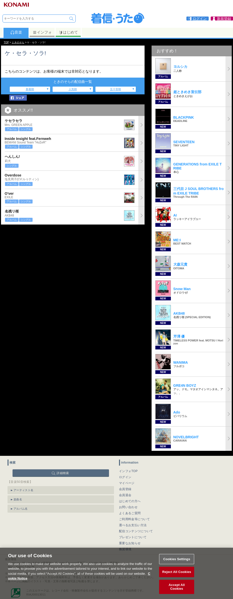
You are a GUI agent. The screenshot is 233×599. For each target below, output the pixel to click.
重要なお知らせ (130, 543)
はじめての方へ (130, 501)
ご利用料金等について (134, 519)
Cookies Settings (176, 571)
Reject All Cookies (176, 584)
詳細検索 (63, 473)
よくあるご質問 (130, 513)
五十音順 (115, 89)
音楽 (16, 32)
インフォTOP (128, 471)
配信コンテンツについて (136, 531)
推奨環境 (125, 549)
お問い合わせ (128, 507)
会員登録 (125, 489)
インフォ (42, 32)
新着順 (30, 89)
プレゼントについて (133, 537)
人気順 (73, 89)
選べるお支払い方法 (133, 525)
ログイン (125, 477)
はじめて (68, 32)
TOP (6, 42)
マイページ (127, 483)
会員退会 (125, 495)
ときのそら (18, 42)
